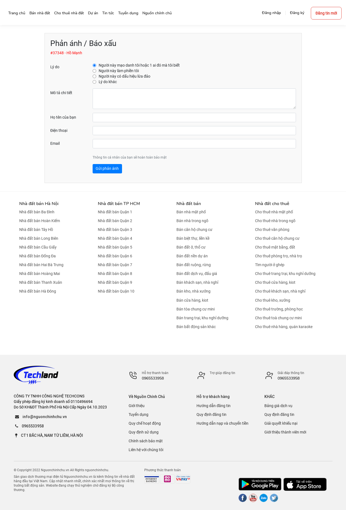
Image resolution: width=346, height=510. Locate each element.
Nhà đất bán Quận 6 (115, 256)
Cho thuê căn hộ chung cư (277, 238)
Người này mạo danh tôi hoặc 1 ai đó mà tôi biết (139, 65)
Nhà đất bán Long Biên (38, 238)
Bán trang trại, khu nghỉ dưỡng (202, 318)
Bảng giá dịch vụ (278, 405)
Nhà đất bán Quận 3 (115, 229)
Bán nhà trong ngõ (192, 221)
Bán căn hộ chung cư (194, 229)
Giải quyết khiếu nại (280, 423)
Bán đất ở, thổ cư (191, 247)
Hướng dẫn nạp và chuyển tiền (222, 423)
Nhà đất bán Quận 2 (115, 221)
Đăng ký (297, 12)
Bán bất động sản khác (196, 326)
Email (55, 143)
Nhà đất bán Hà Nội (39, 204)
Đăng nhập (271, 12)
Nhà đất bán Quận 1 (115, 212)
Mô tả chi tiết (61, 93)
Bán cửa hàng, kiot (192, 300)
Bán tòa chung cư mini (195, 309)
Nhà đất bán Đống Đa (37, 256)
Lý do (54, 67)
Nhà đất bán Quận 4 (115, 238)
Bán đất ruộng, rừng (193, 265)
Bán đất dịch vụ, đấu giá (196, 273)
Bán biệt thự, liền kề (192, 238)
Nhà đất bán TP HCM (119, 204)
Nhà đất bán (188, 204)
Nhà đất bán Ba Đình (36, 212)
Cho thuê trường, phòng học (279, 309)
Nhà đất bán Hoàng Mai (39, 273)
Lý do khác (108, 82)
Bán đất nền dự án (192, 256)
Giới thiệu (137, 405)
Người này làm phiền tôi (119, 71)
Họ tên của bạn (63, 117)
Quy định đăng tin (211, 414)
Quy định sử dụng (144, 432)
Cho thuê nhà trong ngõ (275, 221)
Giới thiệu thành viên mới (285, 432)
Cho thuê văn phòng (272, 229)
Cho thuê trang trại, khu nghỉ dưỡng (285, 273)
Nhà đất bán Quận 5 (115, 247)
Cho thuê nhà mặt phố (274, 212)
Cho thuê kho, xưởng (272, 300)
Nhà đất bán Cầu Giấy (38, 247)
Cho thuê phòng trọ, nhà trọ (278, 256)
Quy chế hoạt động (145, 423)
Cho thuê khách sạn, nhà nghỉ (280, 291)
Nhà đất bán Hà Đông (37, 291)
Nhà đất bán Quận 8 (115, 273)
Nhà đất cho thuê (272, 204)
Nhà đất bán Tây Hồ (36, 229)
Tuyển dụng (138, 414)
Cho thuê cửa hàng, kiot (275, 282)
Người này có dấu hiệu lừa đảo (124, 76)
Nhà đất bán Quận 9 (115, 282)
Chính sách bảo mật (146, 441)
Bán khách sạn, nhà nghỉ (197, 282)
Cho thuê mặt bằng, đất (275, 247)
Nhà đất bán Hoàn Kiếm (39, 221)
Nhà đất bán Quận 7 (115, 265)
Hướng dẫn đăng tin (213, 405)
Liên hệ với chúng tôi (146, 450)
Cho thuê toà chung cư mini (278, 318)
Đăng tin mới (326, 13)
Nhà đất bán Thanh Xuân (40, 282)
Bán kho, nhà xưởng (193, 291)
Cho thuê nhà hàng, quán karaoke (283, 326)
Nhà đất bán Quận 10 (116, 291)
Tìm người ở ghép (269, 265)
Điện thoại (58, 130)
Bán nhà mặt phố (191, 212)
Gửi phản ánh (107, 168)
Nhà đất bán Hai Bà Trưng (41, 265)
